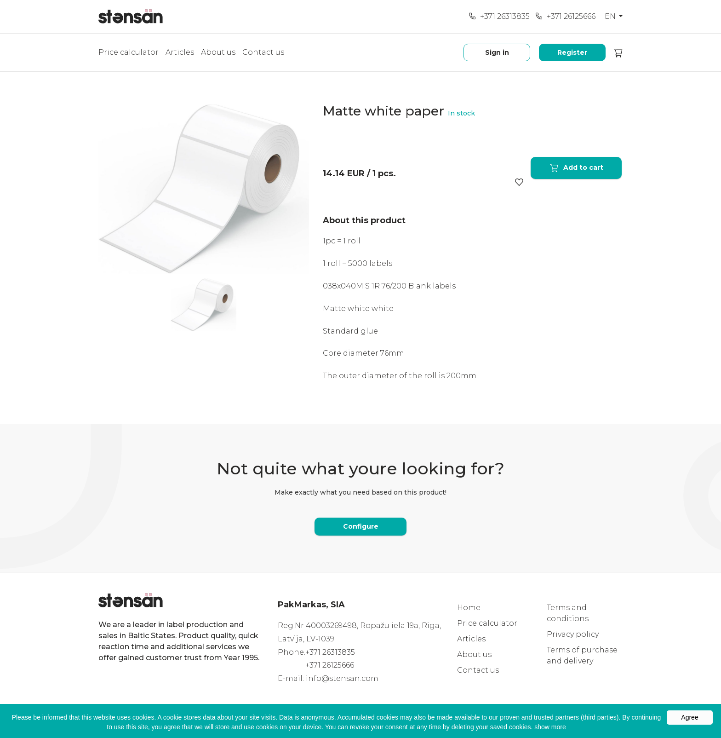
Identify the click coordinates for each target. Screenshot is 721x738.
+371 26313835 (499, 16)
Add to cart (576, 167)
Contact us (263, 52)
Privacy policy (573, 634)
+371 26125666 (565, 16)
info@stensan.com (342, 678)
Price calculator (128, 52)
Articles (180, 52)
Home (469, 607)
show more (550, 727)
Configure (360, 526)
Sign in (497, 52)
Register (572, 52)
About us (218, 52)
